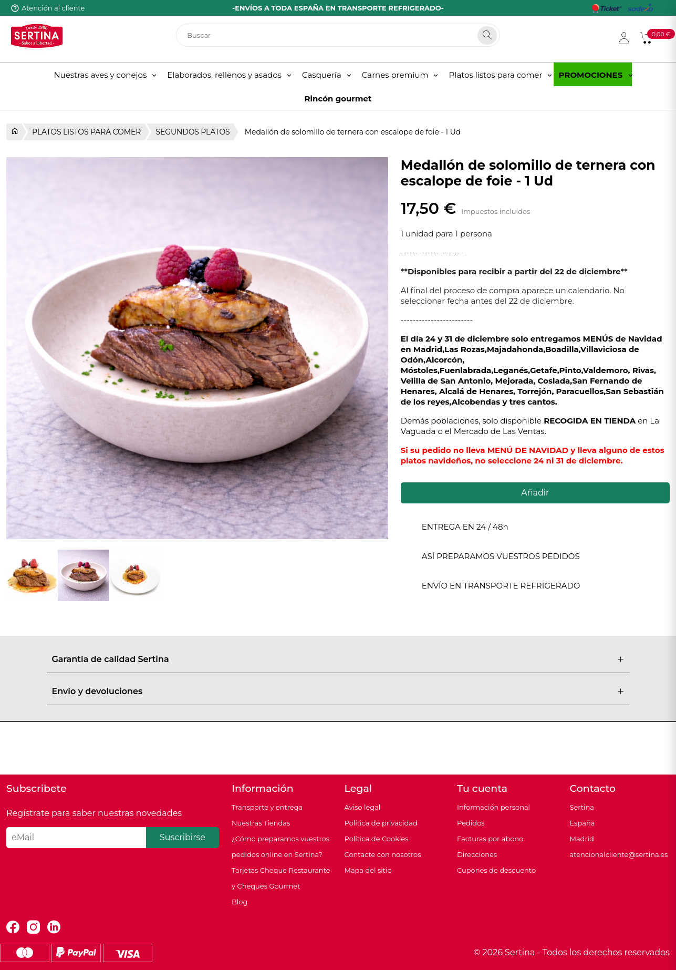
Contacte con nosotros (383, 854)
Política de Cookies (377, 838)
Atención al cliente (53, 8)
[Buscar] (338, 35)
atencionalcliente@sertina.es (619, 854)
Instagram (33, 927)
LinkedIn (53, 927)
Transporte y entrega (267, 807)
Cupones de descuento (496, 870)
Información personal (493, 807)
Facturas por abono (490, 838)
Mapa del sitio (368, 870)
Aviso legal (363, 807)
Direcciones (477, 854)
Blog (239, 901)
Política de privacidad (381, 823)
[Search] (487, 35)
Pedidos (471, 823)
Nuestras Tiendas (261, 823)
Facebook (12, 927)
